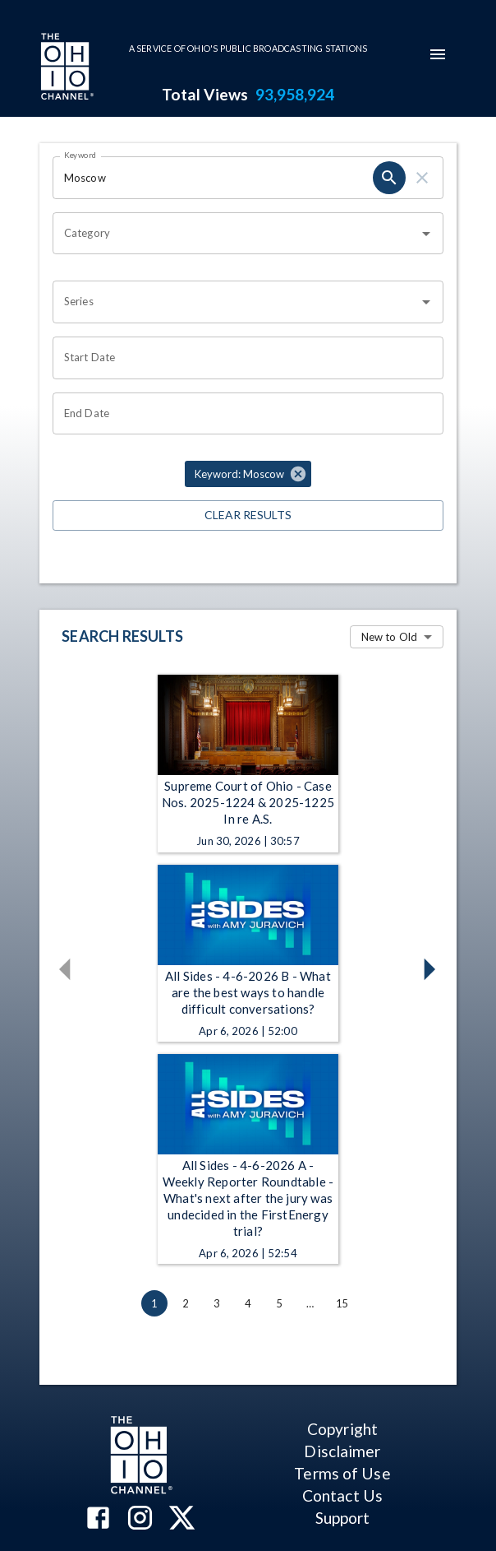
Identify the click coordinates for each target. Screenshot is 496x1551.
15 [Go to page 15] (341, 1303)
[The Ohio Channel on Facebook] (98, 1519)
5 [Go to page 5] (279, 1303)
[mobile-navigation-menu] (437, 54)
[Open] (426, 233)
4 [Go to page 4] (248, 1303)
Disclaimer (342, 1451)
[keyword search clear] (422, 177)
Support (342, 1517)
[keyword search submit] (389, 177)
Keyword (80, 155)
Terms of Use (342, 1473)
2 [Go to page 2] (185, 1303)
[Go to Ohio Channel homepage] (65, 68)
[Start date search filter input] (242, 358)
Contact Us (342, 1495)
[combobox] (235, 234)
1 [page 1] (154, 1303)
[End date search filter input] (242, 413)
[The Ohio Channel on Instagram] (140, 1519)
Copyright (342, 1429)
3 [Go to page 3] (217, 1303)
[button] (248, 474)
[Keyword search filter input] (213, 177)
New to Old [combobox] (389, 636)
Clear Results (248, 515)
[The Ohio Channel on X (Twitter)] (182, 1519)
